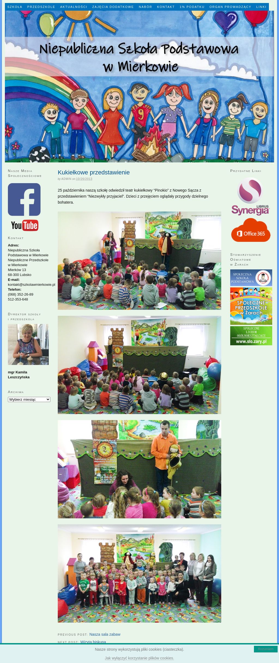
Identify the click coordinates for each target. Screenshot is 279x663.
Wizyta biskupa (93, 642)
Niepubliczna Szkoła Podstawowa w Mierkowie (139, 86)
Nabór (145, 6)
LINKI (261, 6)
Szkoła (14, 6)
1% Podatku (192, 6)
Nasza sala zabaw (104, 634)
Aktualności (73, 6)
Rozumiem (266, 649)
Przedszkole (41, 6)
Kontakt (166, 6)
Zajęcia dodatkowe (113, 6)
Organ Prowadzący (230, 6)
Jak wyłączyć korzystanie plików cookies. (139, 658)
